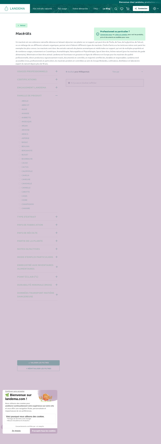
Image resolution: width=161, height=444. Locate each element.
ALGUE (24, 109)
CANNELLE (26, 187)
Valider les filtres (38, 363)
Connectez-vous (106, 34)
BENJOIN (25, 146)
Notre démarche (81, 8)
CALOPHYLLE (27, 171)
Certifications (26, 79)
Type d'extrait (26, 216)
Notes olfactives (28, 248)
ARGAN (25, 125)
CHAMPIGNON (28, 204)
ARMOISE (25, 130)
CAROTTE (26, 192)
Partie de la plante (30, 240)
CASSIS (24, 196)
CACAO (25, 163)
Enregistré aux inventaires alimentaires (35, 266)
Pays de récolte (27, 232)
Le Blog (106, 8)
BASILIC (25, 142)
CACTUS (25, 167)
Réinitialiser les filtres (38, 368)
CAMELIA (25, 175)
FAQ (97, 8)
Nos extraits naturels (43, 8)
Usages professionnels (32, 71)
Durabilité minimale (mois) (34, 284)
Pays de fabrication (30, 224)
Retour (21, 25)
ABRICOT (25, 105)
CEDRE (24, 200)
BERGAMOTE (27, 150)
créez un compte (121, 34)
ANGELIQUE (27, 121)
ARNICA (25, 134)
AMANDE (25, 113)
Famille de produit (29, 95)
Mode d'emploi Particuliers (35, 256)
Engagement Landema (31, 87)
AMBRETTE (26, 117)
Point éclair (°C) (27, 276)
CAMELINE (26, 179)
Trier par (115, 71)
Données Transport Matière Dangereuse (35, 294)
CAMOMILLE (27, 183)
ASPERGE (25, 138)
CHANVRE (26, 208)
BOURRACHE (27, 159)
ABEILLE (25, 101)
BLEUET (25, 154)
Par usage (63, 8)
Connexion (141, 8)
